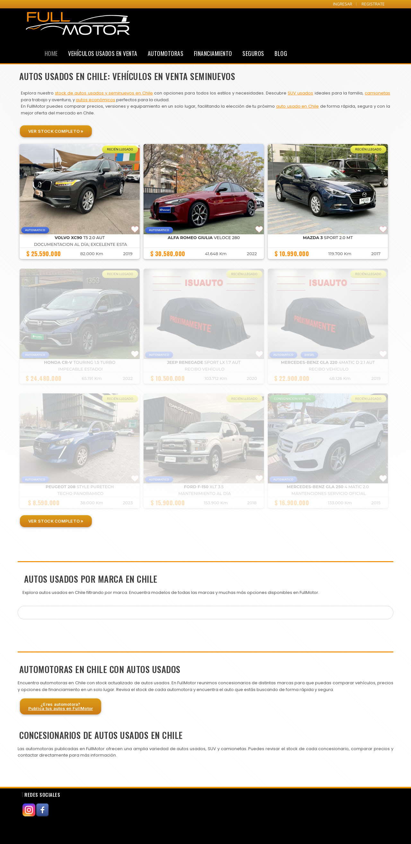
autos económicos (95, 100)
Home (51, 53)
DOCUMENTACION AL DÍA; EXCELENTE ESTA (80, 244)
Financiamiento (213, 53)
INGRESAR (342, 4)
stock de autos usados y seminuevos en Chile (104, 93)
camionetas (377, 93)
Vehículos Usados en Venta (102, 53)
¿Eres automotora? (60, 706)
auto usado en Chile (297, 106)
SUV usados (300, 93)
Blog (281, 53)
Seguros (253, 53)
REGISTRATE (373, 4)
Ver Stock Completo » (55, 131)
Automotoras (166, 53)
